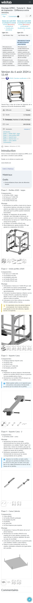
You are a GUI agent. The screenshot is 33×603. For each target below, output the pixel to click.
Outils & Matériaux (8, 169)
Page (4, 16)
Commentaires (13, 16)
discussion (11, 24)
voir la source (11, 23)
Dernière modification (20, 78)
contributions (9, 26)
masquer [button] (26, 129)
